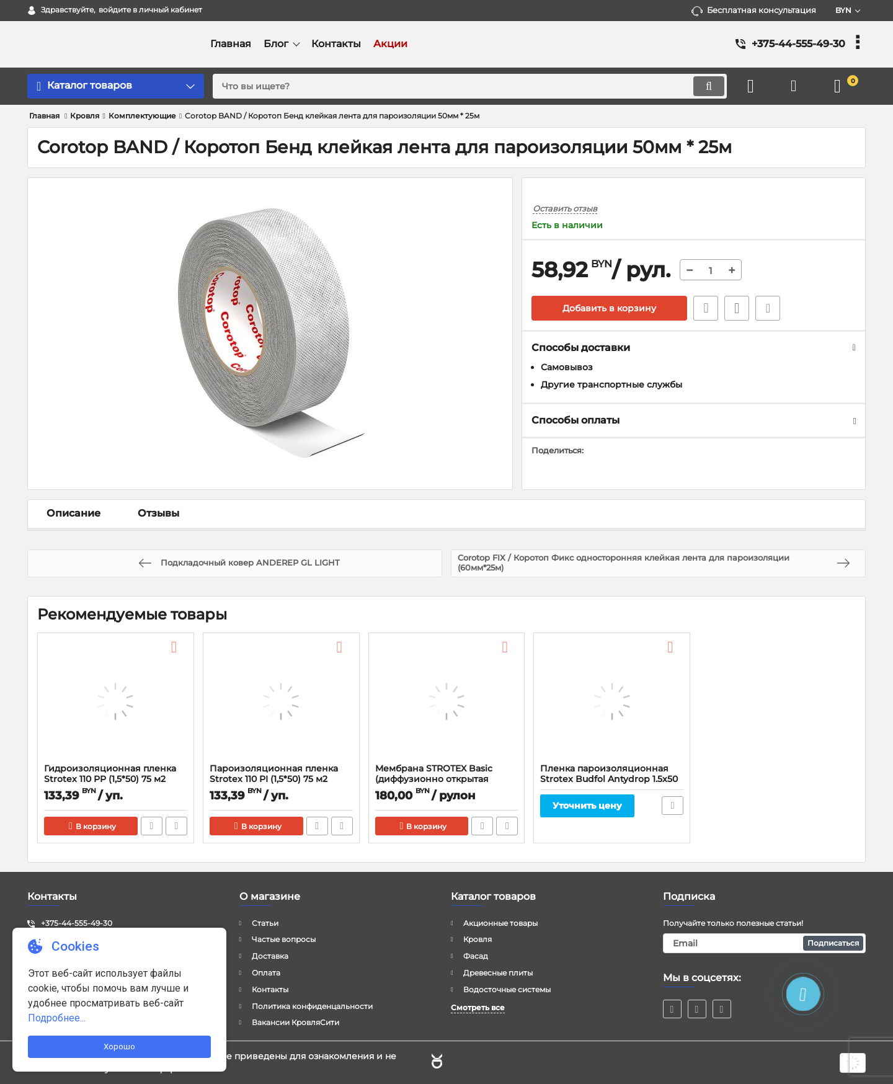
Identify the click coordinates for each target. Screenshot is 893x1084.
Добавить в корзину (609, 308)
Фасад (475, 956)
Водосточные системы (507, 989)
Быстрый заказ (705, 308)
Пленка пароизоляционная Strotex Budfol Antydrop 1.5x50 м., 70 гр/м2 (609, 779)
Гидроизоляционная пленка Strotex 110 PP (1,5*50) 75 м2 (110, 773)
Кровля (477, 939)
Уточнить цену (587, 805)
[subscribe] (764, 943)
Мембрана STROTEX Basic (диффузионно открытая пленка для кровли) (433, 779)
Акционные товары (500, 923)
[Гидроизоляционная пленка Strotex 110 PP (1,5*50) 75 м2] (115, 701)
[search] (470, 86)
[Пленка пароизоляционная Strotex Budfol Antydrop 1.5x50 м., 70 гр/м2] (611, 701)
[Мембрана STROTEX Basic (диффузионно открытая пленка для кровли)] (446, 701)
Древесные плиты (498, 972)
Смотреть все (478, 1007)
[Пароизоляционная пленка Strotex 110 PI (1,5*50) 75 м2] (281, 701)
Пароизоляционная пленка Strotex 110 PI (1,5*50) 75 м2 (274, 773)
